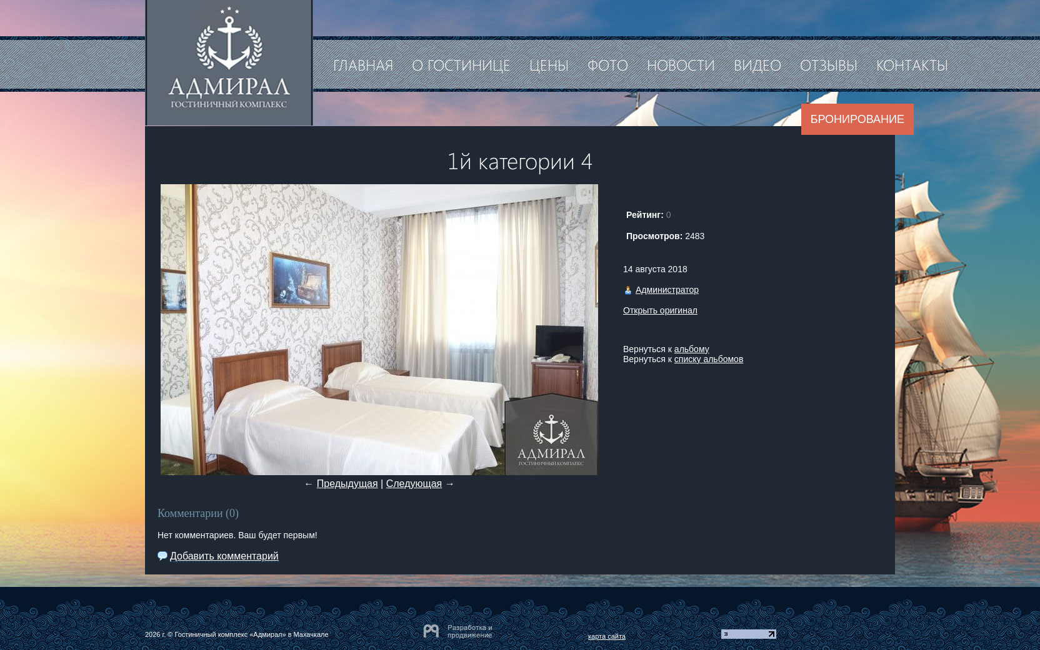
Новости (681, 64)
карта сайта (607, 636)
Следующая (414, 483)
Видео (757, 64)
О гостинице (461, 64)
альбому (691, 349)
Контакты (912, 64)
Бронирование (857, 119)
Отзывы (829, 64)
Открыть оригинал (660, 310)
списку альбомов (708, 359)
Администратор (667, 290)
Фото (608, 64)
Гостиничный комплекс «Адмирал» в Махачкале (251, 634)
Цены (549, 64)
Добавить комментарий (224, 556)
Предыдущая (347, 483)
